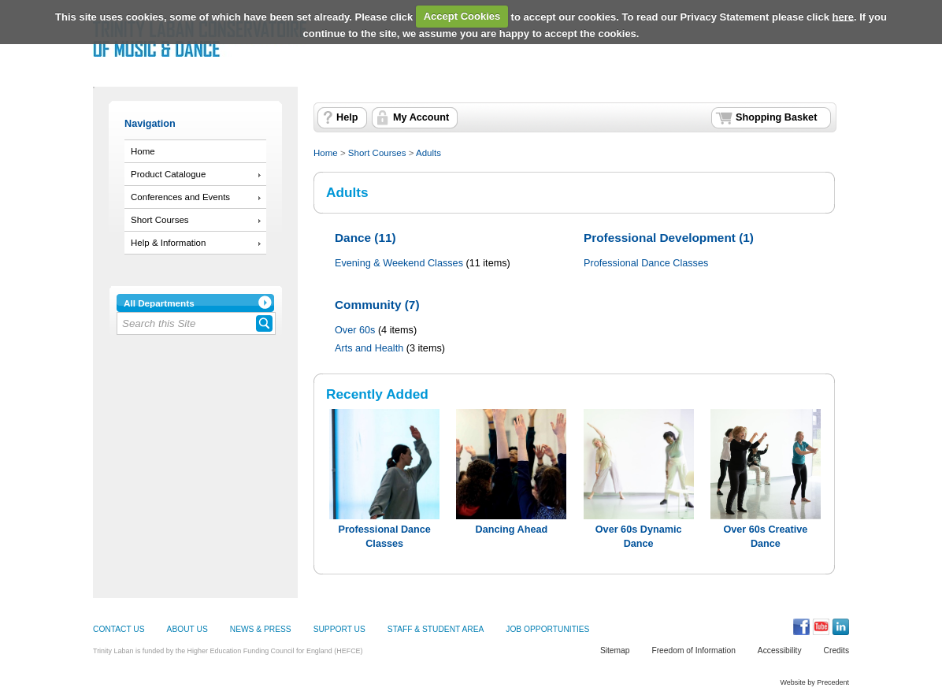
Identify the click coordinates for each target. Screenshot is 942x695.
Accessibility (780, 650)
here (843, 16)
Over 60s (355, 330)
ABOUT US (187, 629)
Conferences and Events (180, 197)
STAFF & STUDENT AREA (436, 629)
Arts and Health (369, 348)
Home (143, 151)
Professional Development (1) (669, 237)
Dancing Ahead (512, 529)
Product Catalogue (168, 174)
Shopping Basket (776, 117)
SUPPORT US (339, 629)
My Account (421, 117)
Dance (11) (365, 237)
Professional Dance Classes (646, 263)
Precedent (833, 682)
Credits (836, 650)
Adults (428, 153)
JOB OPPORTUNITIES (547, 629)
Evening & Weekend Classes (399, 263)
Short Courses (160, 220)
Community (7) (377, 304)
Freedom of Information (693, 650)
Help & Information (168, 242)
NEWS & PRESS (260, 629)
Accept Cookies (462, 16)
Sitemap (615, 650)
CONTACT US (119, 629)
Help (347, 117)
